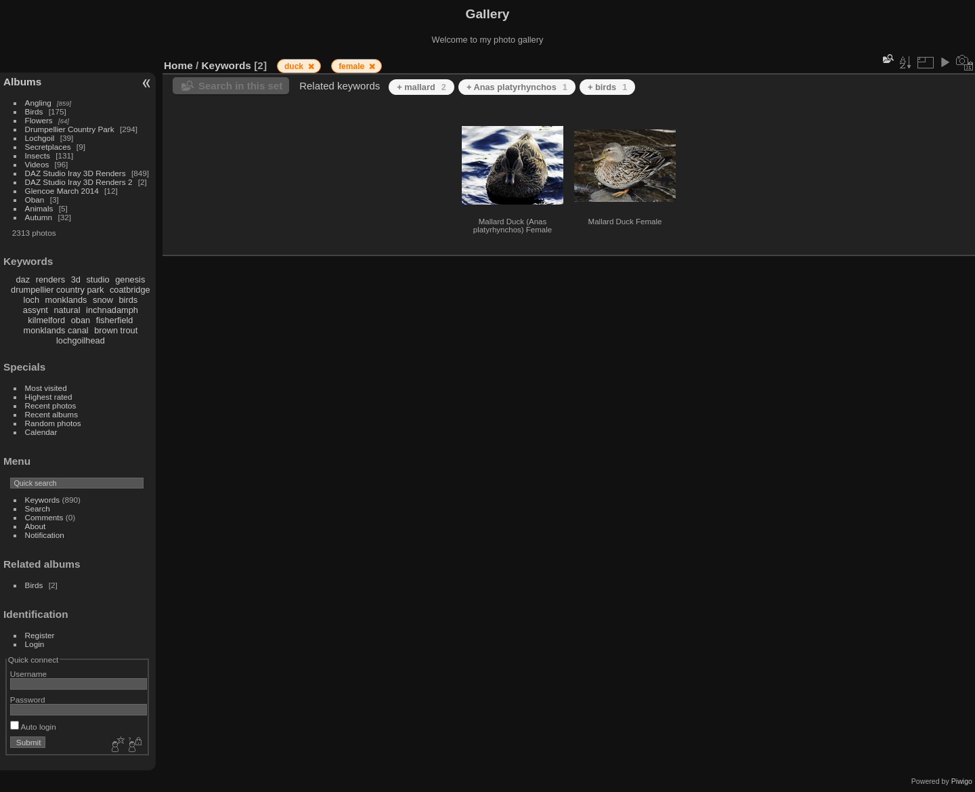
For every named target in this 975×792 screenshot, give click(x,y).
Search (37, 508)
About (35, 526)
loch (31, 300)
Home (178, 65)
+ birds (607, 87)
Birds (34, 111)
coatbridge (130, 290)
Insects (37, 155)
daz (23, 279)
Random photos (53, 423)
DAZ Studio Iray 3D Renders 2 (79, 182)
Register (40, 635)
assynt (35, 310)
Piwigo (961, 781)
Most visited (46, 387)
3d (76, 279)
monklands (66, 300)
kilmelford (46, 320)
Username (28, 673)
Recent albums (51, 414)
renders (50, 279)
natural (66, 310)
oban (80, 320)
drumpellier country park (57, 290)
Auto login (33, 726)
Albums (22, 81)
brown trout (115, 330)
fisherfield (114, 320)
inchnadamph (112, 310)
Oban (35, 199)
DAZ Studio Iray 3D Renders (75, 173)
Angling (38, 102)
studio (97, 279)
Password (27, 699)
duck (294, 66)
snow (103, 300)
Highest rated (48, 396)
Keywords (42, 499)
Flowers (39, 120)
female (352, 66)
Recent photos (51, 405)
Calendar (41, 432)
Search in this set (240, 85)
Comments (44, 517)
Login (35, 644)
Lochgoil (40, 137)
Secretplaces (48, 146)
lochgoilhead (80, 340)
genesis (130, 279)
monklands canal (56, 330)
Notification (44, 534)
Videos (37, 164)
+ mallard (421, 87)
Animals (39, 208)
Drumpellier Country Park (69, 129)
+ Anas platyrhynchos (517, 87)
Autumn (39, 217)
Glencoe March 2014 (62, 190)
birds (127, 300)
